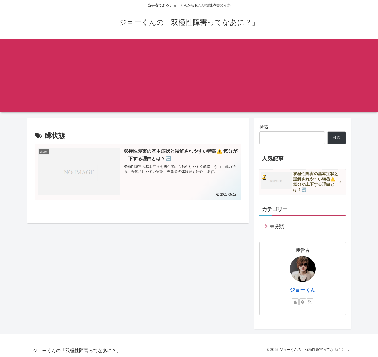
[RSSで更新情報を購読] (310, 301)
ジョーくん (303, 290)
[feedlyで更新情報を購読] (302, 301)
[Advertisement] (189, 75)
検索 (264, 127)
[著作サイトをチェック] (295, 301)
